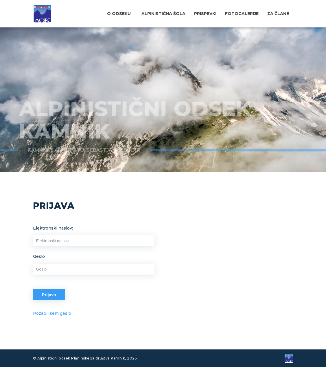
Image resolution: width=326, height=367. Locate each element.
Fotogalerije (242, 13)
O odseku (119, 13)
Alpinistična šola (163, 13)
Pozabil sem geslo (52, 313)
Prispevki (205, 13)
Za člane (278, 13)
